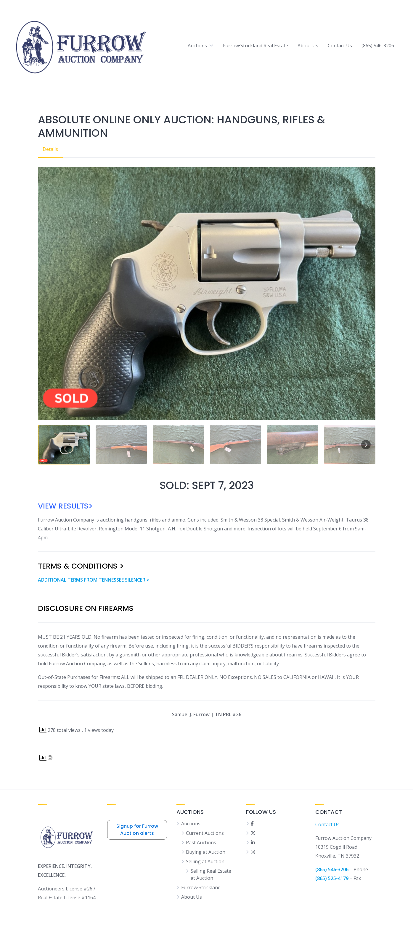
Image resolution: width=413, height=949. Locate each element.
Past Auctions (201, 842)
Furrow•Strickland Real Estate (255, 45)
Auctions (197, 45)
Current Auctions (205, 833)
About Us (308, 45)
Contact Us (340, 45)
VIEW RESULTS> (65, 506)
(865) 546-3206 (377, 45)
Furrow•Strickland (201, 887)
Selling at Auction (205, 861)
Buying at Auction (205, 852)
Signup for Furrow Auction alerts (137, 830)
